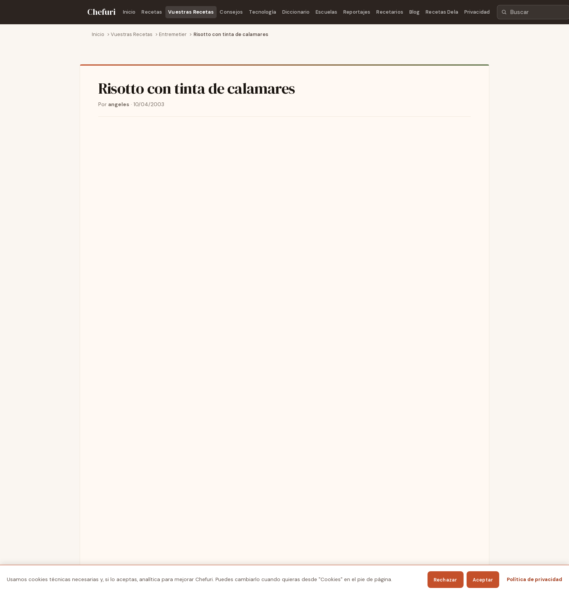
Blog (414, 12)
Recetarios (389, 12)
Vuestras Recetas (191, 12)
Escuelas (326, 12)
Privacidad (477, 12)
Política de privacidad (534, 579)
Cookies (446, 555)
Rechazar (445, 580)
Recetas (151, 12)
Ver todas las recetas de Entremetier (145, 436)
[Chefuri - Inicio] (101, 12)
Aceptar (483, 580)
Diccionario (296, 12)
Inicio (129, 12)
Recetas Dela (442, 12)
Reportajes (356, 12)
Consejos (231, 12)
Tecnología (262, 12)
